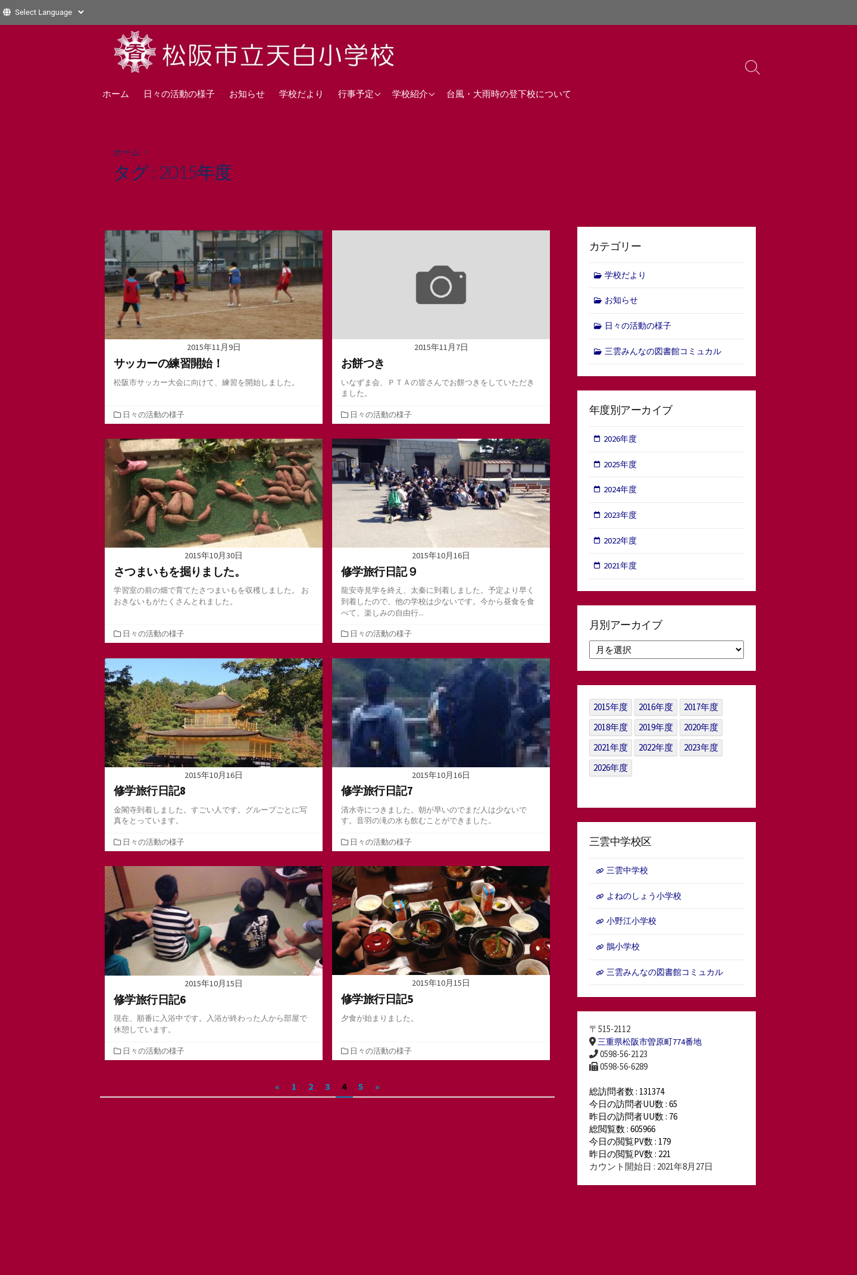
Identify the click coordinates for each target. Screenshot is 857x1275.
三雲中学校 (628, 876)
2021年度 (621, 571)
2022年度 (621, 545)
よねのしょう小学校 (646, 902)
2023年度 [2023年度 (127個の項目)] (701, 753)
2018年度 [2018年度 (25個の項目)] (610, 733)
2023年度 (621, 519)
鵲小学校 (624, 954)
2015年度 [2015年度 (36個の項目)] (610, 712)
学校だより (301, 93)
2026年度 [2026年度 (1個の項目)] (610, 773)
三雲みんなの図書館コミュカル (667, 353)
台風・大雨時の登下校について (508, 93)
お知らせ (247, 93)
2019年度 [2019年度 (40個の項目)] (656, 733)
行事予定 (356, 93)
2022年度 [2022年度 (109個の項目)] (656, 753)
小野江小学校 (633, 928)
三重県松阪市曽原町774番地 (653, 1051)
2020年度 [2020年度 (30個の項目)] (701, 733)
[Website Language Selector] (49, 12)
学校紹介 (410, 93)
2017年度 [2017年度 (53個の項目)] (701, 712)
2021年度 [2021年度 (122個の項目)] (610, 753)
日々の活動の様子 (179, 93)
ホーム (115, 93)
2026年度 (621, 441)
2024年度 (621, 493)
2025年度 (621, 467)
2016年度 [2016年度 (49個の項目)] (656, 712)
